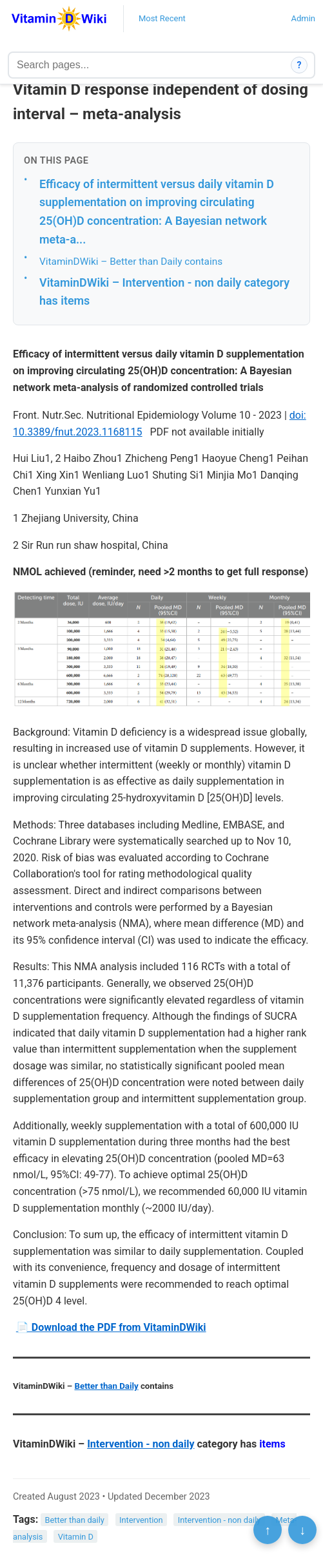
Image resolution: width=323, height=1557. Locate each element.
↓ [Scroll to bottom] (302, 1530)
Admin (303, 18)
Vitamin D (75, 1536)
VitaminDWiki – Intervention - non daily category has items (164, 292)
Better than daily (74, 1520)
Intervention (141, 1520)
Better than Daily (107, 1386)
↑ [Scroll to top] (267, 1530)
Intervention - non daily (140, 1444)
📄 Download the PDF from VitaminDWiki (111, 1327)
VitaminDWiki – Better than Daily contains (130, 261)
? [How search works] (299, 65)
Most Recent (162, 18)
